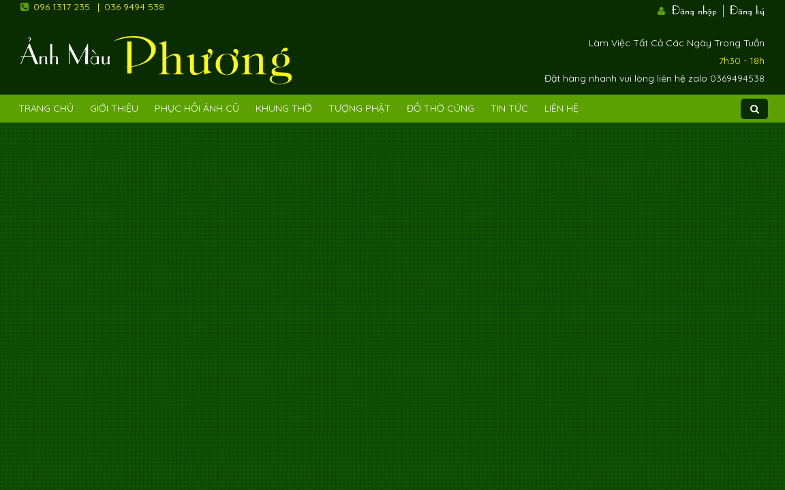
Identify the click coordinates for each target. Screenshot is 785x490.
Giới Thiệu (114, 108)
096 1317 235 (61, 7)
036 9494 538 (134, 7)
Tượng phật (359, 108)
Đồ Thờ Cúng (440, 108)
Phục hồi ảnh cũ (197, 108)
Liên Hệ (561, 108)
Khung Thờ (284, 108)
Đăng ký (747, 9)
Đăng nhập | (699, 9)
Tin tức (509, 108)
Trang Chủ (46, 108)
